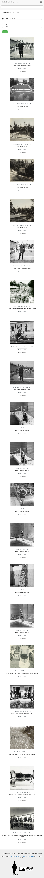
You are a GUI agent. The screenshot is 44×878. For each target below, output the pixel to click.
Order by (4, 24)
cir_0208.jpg (22, 630)
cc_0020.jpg (25, 265)
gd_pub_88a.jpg (24, 103)
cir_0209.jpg (22, 508)
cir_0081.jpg (22, 589)
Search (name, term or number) (10, 12)
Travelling (16, 751)
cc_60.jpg (25, 63)
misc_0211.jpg (22, 670)
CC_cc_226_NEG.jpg (25, 346)
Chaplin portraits (18, 63)
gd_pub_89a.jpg (24, 225)
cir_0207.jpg (22, 427)
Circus (17, 427)
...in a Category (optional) (8, 18)
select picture (22, 68)
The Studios (16, 792)
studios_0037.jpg (24, 792)
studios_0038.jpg (24, 832)
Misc (16, 670)
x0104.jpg (25, 711)
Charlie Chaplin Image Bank (10, 2)
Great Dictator (16, 103)
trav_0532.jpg (23, 751)
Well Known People (17, 711)
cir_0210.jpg (22, 549)
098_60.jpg (25, 387)
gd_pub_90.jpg (24, 144)
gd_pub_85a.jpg (24, 184)
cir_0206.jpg (22, 468)
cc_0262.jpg (25, 306)
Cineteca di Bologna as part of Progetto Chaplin (22, 856)
